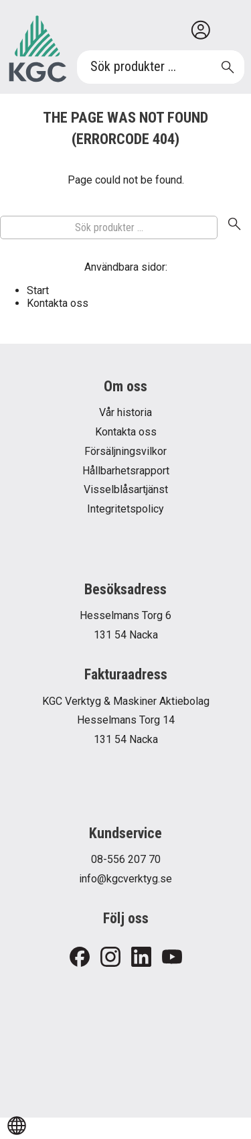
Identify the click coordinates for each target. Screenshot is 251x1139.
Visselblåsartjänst (126, 489)
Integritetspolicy (125, 509)
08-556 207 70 (126, 859)
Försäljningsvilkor (125, 451)
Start (38, 290)
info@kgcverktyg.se (125, 878)
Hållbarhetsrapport (125, 470)
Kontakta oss (57, 303)
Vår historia (125, 412)
